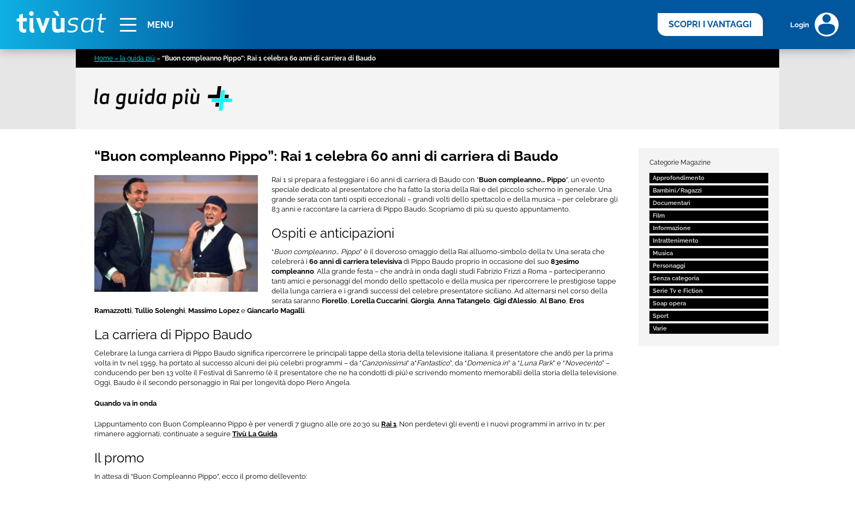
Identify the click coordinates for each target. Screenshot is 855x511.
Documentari (671, 203)
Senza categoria (676, 278)
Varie (660, 328)
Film (659, 215)
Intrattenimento (676, 240)
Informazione (672, 228)
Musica (663, 253)
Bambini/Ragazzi (677, 190)
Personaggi (669, 265)
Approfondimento (679, 178)
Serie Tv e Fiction (678, 290)
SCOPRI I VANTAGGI (710, 24)
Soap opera (669, 303)
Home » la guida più (124, 58)
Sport (661, 316)
